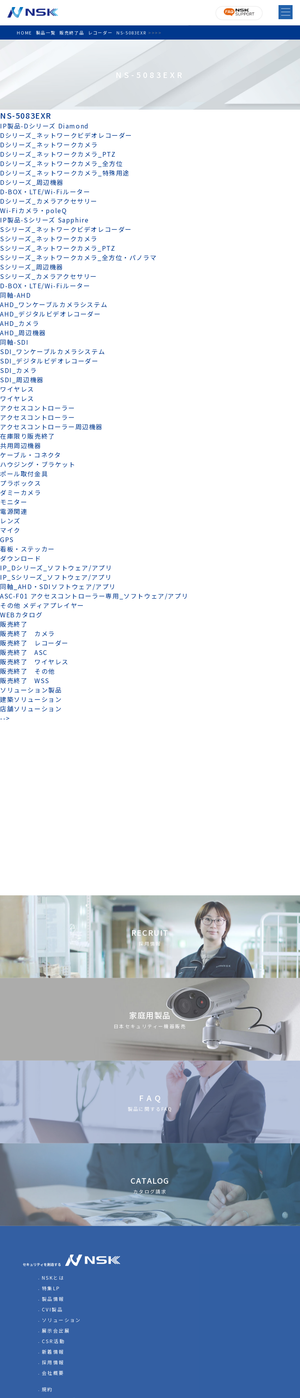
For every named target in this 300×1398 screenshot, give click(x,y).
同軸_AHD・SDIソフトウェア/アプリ (58, 586)
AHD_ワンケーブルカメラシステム (53, 304)
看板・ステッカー (27, 548)
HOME (24, 32)
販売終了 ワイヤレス (34, 661)
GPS (7, 539)
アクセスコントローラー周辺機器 (51, 426)
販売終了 (13, 624)
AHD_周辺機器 (23, 332)
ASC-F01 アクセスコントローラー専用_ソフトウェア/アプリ (94, 595)
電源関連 (13, 511)
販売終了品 (71, 32)
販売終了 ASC (24, 652)
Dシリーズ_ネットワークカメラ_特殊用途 (65, 172)
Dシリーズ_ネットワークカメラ (49, 144)
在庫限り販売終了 (27, 436)
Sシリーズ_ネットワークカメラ (49, 238)
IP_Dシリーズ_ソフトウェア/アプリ (56, 567)
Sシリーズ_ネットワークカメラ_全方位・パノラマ (78, 257)
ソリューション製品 (31, 689)
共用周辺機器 (20, 445)
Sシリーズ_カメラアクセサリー (48, 276)
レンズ (10, 520)
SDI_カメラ (18, 370)
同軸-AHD (15, 295)
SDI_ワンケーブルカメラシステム (52, 351)
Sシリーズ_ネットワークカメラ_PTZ (57, 248)
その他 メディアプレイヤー (42, 605)
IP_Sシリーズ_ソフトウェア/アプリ (56, 577)
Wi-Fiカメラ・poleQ (33, 210)
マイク (10, 530)
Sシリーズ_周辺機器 (31, 266)
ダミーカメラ (20, 492)
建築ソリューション (31, 699)
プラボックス (20, 483)
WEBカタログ (21, 614)
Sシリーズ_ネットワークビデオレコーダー (66, 229)
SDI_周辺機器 (22, 379)
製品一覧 (45, 32)
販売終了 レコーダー (38, 642)
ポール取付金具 (24, 473)
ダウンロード (20, 558)
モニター (13, 501)
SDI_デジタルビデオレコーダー (49, 360)
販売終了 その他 (27, 671)
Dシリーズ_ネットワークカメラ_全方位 (61, 163)
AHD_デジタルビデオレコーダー (50, 313)
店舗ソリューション (31, 708)
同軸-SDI (14, 342)
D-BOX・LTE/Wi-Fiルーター (45, 191)
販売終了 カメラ (31, 633)
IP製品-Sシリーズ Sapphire (44, 219)
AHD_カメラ (19, 323)
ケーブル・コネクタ (30, 454)
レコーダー (100, 32)
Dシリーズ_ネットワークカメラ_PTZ (58, 154)
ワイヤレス (17, 389)
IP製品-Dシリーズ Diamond (44, 125)
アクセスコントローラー (37, 407)
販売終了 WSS (25, 680)
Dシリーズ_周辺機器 (32, 182)
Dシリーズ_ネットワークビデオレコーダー (66, 135)
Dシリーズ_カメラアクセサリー (49, 201)
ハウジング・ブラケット (38, 464)
